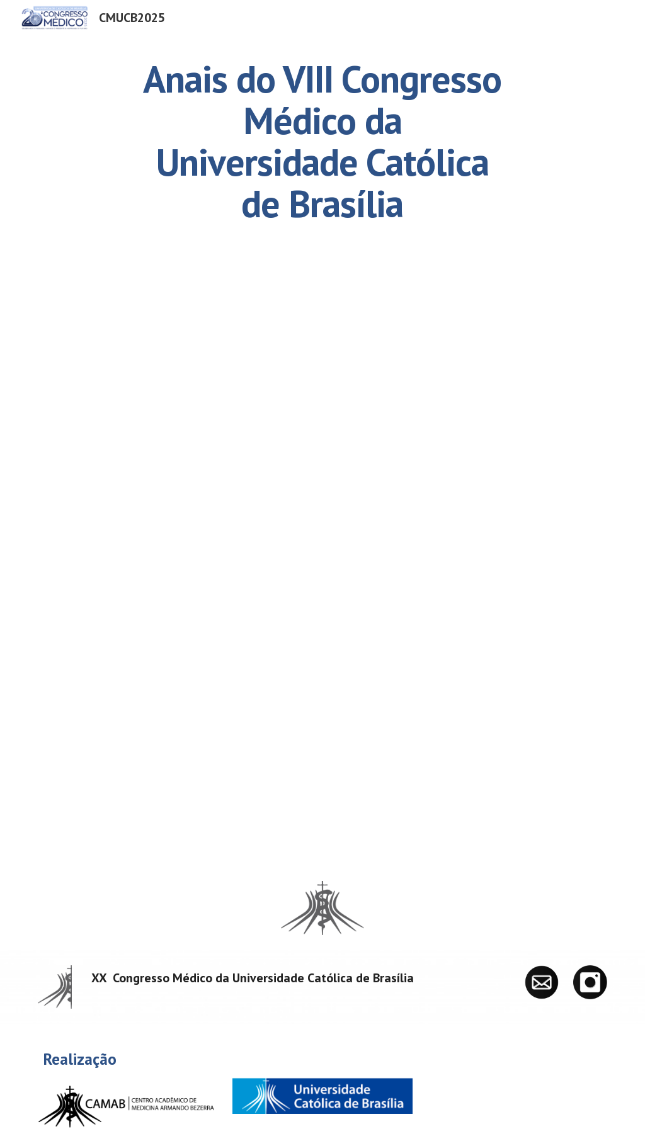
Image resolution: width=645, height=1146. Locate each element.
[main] (322, 141)
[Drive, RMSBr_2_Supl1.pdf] (323, 565)
